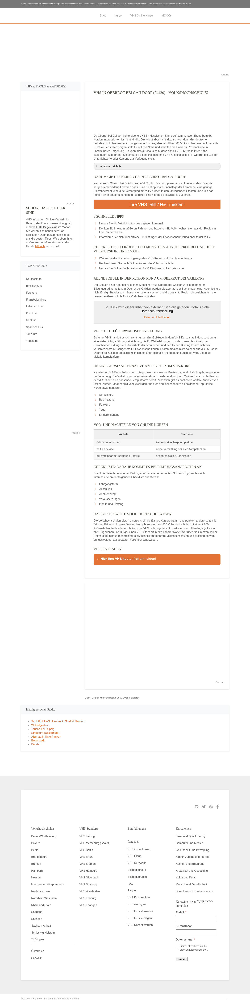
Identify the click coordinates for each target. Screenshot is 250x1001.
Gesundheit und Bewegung (192, 847)
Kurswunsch (184, 923)
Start (103, 15)
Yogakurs (32, 340)
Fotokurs (31, 292)
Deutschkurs (33, 278)
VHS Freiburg (88, 896)
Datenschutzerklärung (157, 310)
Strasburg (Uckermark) (45, 730)
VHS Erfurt (86, 854)
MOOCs (166, 15)
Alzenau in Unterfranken (46, 734)
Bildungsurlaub (137, 867)
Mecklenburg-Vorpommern (47, 882)
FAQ (130, 881)
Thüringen (37, 937)
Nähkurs (31, 320)
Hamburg (37, 868)
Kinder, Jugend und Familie (193, 854)
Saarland (36, 909)
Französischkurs (36, 299)
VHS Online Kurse (141, 15)
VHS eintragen (137, 902)
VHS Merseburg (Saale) (94, 841)
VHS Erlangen (88, 903)
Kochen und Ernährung (190, 861)
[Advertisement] (125, 48)
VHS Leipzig (87, 834)
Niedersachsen (40, 889)
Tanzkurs (31, 334)
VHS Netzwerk (137, 860)
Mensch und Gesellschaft (191, 882)
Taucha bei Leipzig (42, 726)
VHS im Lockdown (139, 847)
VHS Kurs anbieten (139, 895)
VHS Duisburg (88, 882)
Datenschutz (185, 937)
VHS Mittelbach (89, 875)
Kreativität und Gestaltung (192, 868)
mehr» (188, 4)
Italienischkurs (35, 306)
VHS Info (36, 996)
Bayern (35, 841)
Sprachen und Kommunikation (194, 889)
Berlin (34, 847)
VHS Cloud (134, 854)
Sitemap (75, 996)
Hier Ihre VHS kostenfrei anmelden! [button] (126, 558)
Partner (132, 888)
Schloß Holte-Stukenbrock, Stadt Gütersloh (57, 719)
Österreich (37, 948)
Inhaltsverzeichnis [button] (108, 166)
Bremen (36, 861)
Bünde (35, 742)
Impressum (49, 996)
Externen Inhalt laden (157, 316)
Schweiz (36, 955)
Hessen (36, 875)
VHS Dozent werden (140, 922)
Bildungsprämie (137, 874)
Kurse (118, 15)
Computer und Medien (189, 841)
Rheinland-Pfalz (41, 903)
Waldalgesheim (40, 723)
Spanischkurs (34, 327)
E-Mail (181, 910)
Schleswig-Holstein (43, 930)
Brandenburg (39, 854)
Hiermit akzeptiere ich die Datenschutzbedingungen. (194, 946)
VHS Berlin (86, 847)
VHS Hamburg (88, 868)
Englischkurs (34, 285)
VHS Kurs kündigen (140, 916)
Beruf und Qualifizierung (191, 834)
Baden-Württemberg (43, 834)
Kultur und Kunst (186, 875)
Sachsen (36, 916)
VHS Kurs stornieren (140, 909)
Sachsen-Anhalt (41, 923)
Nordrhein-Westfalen (44, 896)
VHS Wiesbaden (90, 889)
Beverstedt (37, 738)
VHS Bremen (88, 861)
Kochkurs (32, 313)
